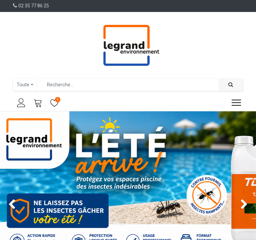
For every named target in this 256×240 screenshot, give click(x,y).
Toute (23, 85)
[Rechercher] (230, 85)
